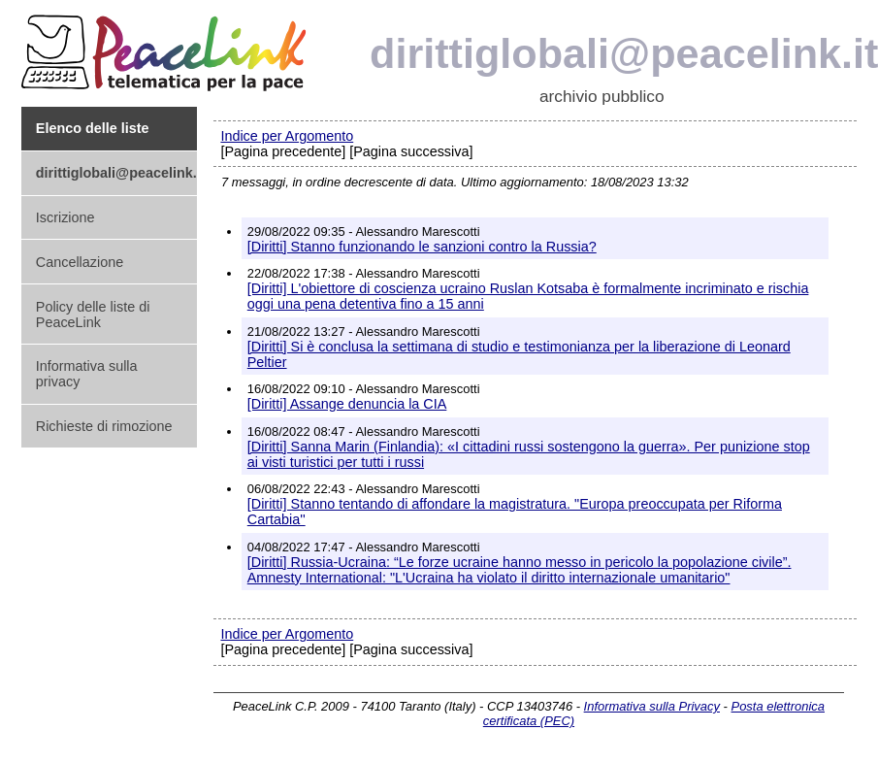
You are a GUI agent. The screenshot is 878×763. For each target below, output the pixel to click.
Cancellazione (79, 262)
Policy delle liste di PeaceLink (93, 314)
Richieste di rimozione (104, 426)
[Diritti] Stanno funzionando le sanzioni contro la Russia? (422, 246)
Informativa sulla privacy (87, 373)
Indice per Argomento (286, 136)
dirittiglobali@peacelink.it (117, 173)
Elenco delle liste (92, 128)
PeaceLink (166, 47)
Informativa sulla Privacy (652, 706)
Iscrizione (65, 217)
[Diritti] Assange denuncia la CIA (347, 404)
